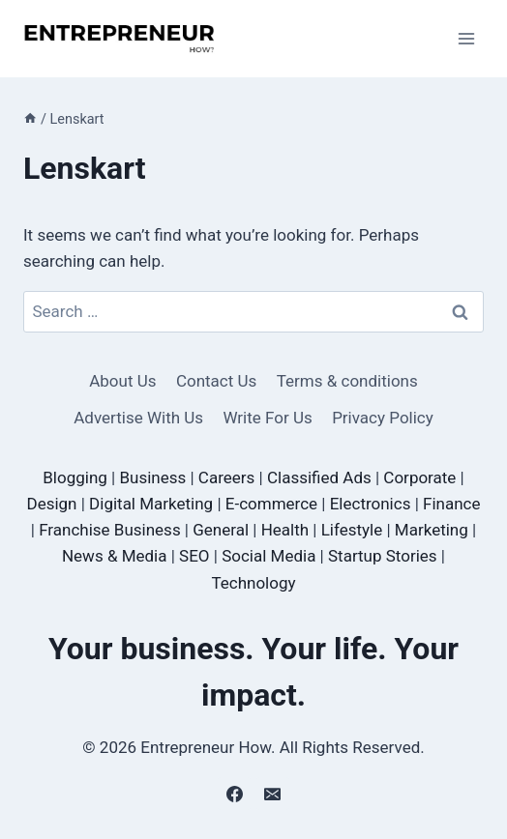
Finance (451, 503)
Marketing (431, 529)
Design (51, 503)
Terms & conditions (347, 381)
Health (285, 529)
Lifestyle (352, 529)
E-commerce (271, 503)
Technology (253, 583)
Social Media (268, 555)
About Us (122, 381)
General (221, 529)
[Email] (272, 793)
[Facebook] (234, 793)
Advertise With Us (138, 417)
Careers (226, 477)
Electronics (370, 503)
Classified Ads (319, 477)
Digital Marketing (151, 503)
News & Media (114, 555)
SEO (194, 555)
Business (152, 477)
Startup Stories (382, 555)
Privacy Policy (382, 417)
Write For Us (267, 417)
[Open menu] (466, 38)
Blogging (75, 477)
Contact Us (216, 381)
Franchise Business (109, 529)
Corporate (419, 477)
